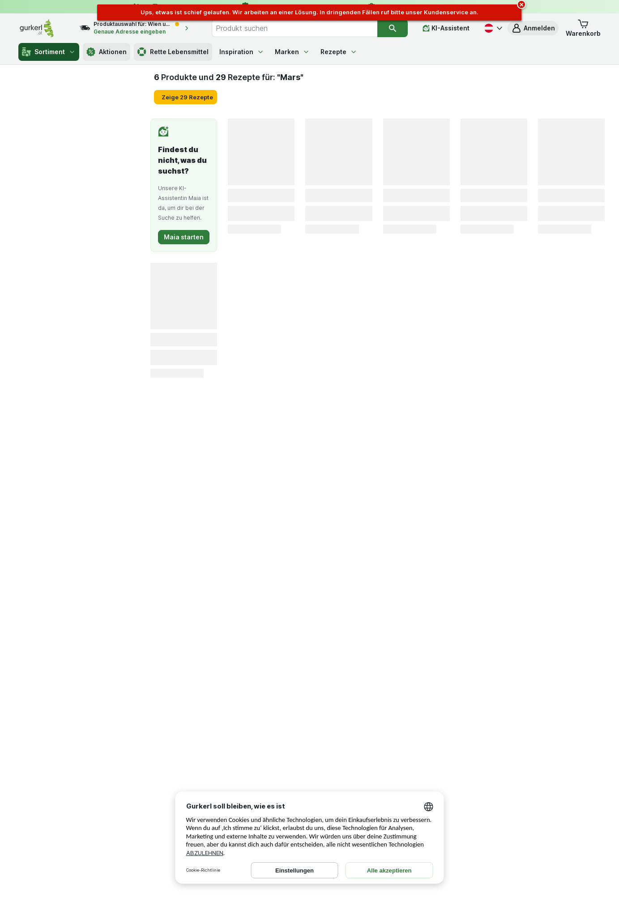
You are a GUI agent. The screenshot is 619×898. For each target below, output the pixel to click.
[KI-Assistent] (446, 28)
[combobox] (294, 28)
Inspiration (241, 51)
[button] (533, 28)
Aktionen (106, 51)
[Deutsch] (492, 28)
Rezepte (338, 51)
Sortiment (49, 51)
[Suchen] (392, 28)
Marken (292, 51)
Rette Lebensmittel (173, 51)
